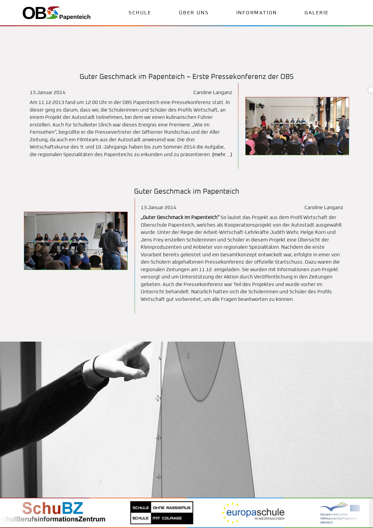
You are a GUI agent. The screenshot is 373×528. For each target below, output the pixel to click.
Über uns (194, 12)
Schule (140, 12)
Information (256, 12)
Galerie (317, 12)
